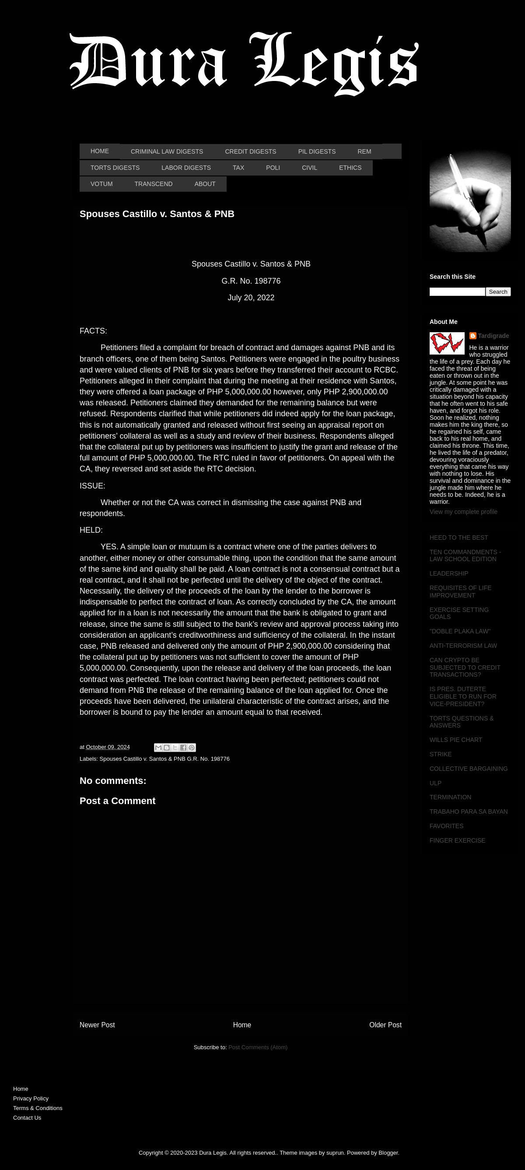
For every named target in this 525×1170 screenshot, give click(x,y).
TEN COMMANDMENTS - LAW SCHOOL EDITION (465, 555)
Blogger (388, 1152)
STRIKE (441, 754)
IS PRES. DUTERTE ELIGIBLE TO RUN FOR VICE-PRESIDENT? (463, 696)
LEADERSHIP (449, 573)
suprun (335, 1152)
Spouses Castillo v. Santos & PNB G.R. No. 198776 (165, 758)
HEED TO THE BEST (459, 537)
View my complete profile (463, 511)
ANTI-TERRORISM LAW (463, 645)
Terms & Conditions (38, 1108)
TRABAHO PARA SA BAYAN (469, 811)
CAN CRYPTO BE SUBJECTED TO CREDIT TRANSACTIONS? (465, 667)
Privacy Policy (31, 1098)
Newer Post (97, 1025)
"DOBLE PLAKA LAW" (460, 631)
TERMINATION (450, 797)
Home (242, 1025)
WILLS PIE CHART (456, 739)
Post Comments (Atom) (257, 1047)
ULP (435, 783)
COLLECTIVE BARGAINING (469, 768)
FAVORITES (447, 825)
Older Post (385, 1025)
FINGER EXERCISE (458, 840)
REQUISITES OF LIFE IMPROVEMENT (461, 591)
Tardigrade (493, 335)
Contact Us (27, 1117)
